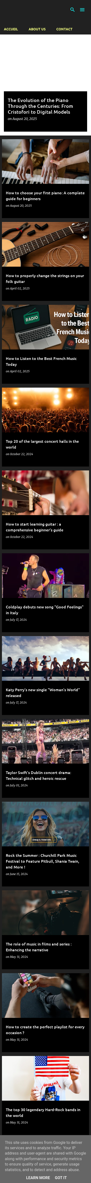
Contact (64, 29)
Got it (61, 1177)
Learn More (38, 1177)
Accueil (11, 29)
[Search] (72, 10)
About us (37, 29)
